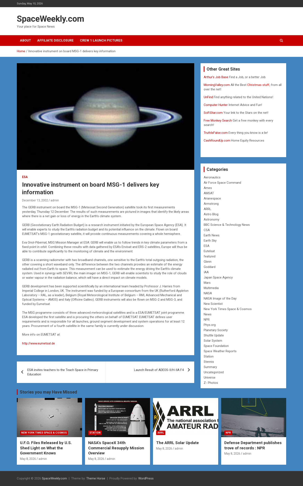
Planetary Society (216, 330)
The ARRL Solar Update (177, 442)
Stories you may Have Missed (48, 392)
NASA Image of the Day (220, 298)
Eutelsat (209, 251)
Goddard (209, 267)
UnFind (209, 97)
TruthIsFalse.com (216, 133)
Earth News (211, 235)
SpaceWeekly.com (50, 19)
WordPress (146, 478)
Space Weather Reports (220, 351)
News (207, 314)
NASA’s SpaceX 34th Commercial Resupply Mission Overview (116, 447)
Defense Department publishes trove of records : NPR (253, 445)
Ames (208, 188)
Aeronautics (212, 177)
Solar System (213, 341)
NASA (208, 293)
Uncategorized (214, 372)
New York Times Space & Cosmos (228, 309)
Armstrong (211, 204)
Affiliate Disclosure (55, 40)
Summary (210, 367)
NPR (207, 319)
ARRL (207, 209)
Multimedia (211, 288)
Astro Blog (211, 214)
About (25, 40)
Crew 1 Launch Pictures (101, 40)
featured (209, 256)
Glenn (207, 262)
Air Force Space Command (222, 183)
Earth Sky (210, 240)
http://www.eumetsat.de (38, 343)
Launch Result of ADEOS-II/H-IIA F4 (159, 370)
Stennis (209, 362)
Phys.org (210, 325)
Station (209, 356)
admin (54, 200)
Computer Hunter (216, 105)
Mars (207, 283)
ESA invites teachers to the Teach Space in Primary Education (62, 372)
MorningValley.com (217, 85)
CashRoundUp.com (217, 140)
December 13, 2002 (35, 200)
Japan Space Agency (218, 277)
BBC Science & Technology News (227, 225)
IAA (206, 272)
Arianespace (212, 198)
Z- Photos (211, 383)
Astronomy (211, 219)
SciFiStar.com (213, 113)
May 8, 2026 (28, 459)
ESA (25, 177)
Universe (209, 377)
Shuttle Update (214, 335)
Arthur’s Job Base (216, 77)
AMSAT (209, 193)
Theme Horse (95, 478)
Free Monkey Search (218, 120)
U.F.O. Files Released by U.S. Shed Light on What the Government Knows (46, 447)
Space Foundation (216, 346)
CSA (207, 230)
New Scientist (213, 304)
